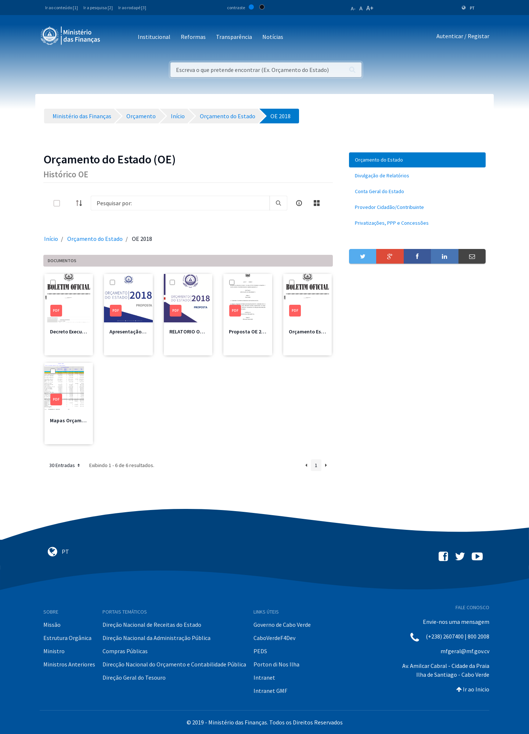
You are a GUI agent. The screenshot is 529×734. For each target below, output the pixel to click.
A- (353, 8)
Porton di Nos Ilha (276, 664)
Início (51, 238)
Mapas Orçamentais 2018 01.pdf (86, 420)
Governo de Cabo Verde (282, 624)
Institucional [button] (154, 36)
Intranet (264, 677)
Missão (52, 624)
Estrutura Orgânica (67, 637)
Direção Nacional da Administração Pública (156, 637)
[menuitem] (417, 159)
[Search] (180, 203)
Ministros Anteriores (69, 664)
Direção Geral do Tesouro (134, 677)
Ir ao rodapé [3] (132, 7)
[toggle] (69, 203)
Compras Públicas (125, 651)
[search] (278, 203)
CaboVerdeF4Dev (274, 637)
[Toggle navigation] (112, 37)
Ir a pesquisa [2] (98, 7)
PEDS (260, 651)
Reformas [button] (193, 36)
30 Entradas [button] (65, 465)
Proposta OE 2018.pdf (253, 331)
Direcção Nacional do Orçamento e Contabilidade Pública (174, 664)
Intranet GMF (270, 690)
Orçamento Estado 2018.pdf (321, 331)
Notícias (272, 36)
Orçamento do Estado (95, 238)
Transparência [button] (234, 36)
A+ (370, 8)
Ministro (54, 651)
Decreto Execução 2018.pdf (80, 331)
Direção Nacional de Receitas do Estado (151, 624)
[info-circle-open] (299, 203)
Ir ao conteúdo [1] (61, 7)
